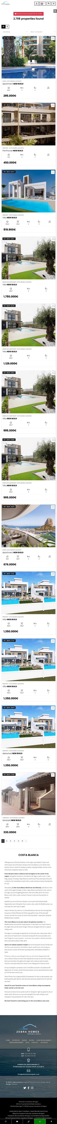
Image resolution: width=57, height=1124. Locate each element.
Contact (35, 1042)
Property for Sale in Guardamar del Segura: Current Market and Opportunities (28, 1116)
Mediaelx (15, 1084)
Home (8, 1040)
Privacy (31, 1082)
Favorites (44, 1042)
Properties (16, 1040)
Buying (31, 1040)
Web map (45, 1082)
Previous (4, 57)
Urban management (16, 1042)
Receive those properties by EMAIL (28, 14)
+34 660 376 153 (28, 1056)
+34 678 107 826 (28, 1054)
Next (53, 57)
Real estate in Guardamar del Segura (28, 1102)
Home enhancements (43, 1040)
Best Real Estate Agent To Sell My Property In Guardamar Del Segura (29, 1106)
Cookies (38, 1082)
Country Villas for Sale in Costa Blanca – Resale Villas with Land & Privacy (28, 1111)
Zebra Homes (5, 3)
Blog (27, 1042)
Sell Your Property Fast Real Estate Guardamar (28, 1104)
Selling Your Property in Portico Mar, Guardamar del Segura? (29, 1113)
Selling (24, 1040)
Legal (25, 1082)
